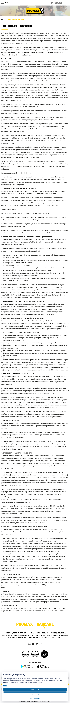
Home (3, 19)
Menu (5, 3)
